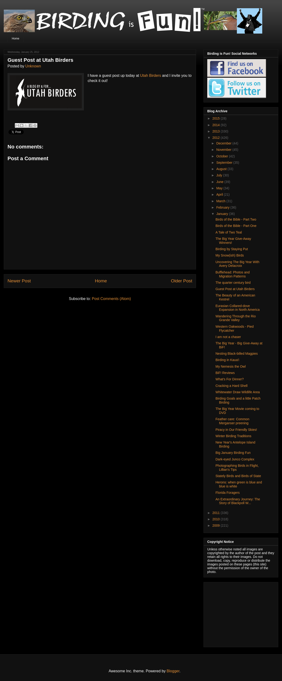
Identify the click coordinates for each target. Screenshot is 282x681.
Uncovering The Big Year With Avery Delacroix (237, 264)
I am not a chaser (228, 337)
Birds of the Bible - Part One (235, 226)
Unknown (33, 66)
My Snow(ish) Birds (229, 255)
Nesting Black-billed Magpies (236, 353)
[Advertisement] (236, 613)
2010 (216, 519)
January (222, 214)
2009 (216, 525)
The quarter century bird (233, 282)
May (219, 188)
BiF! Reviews (225, 373)
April (220, 194)
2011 (216, 513)
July (219, 175)
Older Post (181, 280)
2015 (216, 118)
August (221, 169)
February (223, 207)
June (220, 182)
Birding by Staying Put (231, 249)
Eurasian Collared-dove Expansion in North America (237, 308)
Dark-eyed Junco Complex (234, 459)
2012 (216, 138)
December (224, 143)
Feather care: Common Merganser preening (232, 421)
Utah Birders (150, 76)
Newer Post (19, 280)
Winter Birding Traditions (233, 436)
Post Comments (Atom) (111, 299)
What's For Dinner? (229, 379)
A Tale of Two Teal (228, 232)
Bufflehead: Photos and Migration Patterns (232, 274)
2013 (216, 131)
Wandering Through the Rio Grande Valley (235, 318)
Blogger (173, 671)
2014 (216, 125)
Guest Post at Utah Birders (235, 289)
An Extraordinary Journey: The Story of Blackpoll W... (237, 501)
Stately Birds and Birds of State (238, 476)
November (224, 150)
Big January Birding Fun (233, 453)
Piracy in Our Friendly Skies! (236, 430)
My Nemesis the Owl (230, 366)
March (221, 201)
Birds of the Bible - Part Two (235, 219)
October (222, 156)
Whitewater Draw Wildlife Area (237, 392)
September (224, 162)
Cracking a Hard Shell (231, 386)
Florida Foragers (227, 492)
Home (15, 38)
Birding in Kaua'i (227, 360)
